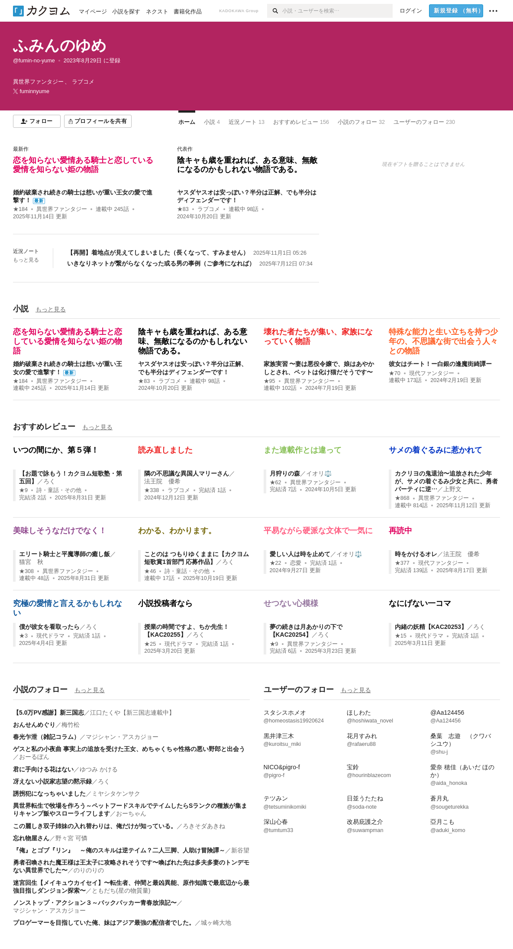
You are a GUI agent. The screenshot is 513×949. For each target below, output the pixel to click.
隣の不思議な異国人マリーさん (186, 473)
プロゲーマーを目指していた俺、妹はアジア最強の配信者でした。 (104, 922)
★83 (183, 209)
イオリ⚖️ (319, 473)
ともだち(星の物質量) (121, 890)
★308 (26, 571)
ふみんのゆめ (59, 45)
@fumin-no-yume (34, 61)
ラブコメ (208, 209)
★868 (402, 498)
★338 (151, 490)
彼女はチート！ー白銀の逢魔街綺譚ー (440, 363)
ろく (49, 481)
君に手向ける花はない (43, 769)
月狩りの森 (285, 473)
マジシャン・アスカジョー (122, 736)
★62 (275, 482)
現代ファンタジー (431, 373)
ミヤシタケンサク (116, 793)
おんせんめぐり (34, 724)
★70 (394, 373)
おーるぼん (34, 756)
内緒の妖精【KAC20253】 (431, 626)
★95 (269, 381)
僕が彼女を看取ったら (49, 626)
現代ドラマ (50, 636)
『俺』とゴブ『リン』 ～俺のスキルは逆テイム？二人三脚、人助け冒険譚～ (119, 850)
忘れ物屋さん (31, 838)
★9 (23, 490)
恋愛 (295, 563)
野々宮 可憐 (71, 838)
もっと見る (26, 259)
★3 (23, 636)
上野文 (452, 489)
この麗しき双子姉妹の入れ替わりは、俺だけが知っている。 (95, 826)
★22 (275, 563)
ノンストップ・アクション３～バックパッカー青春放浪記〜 (95, 902)
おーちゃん (131, 813)
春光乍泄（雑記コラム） (46, 736)
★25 (150, 644)
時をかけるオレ (416, 554)
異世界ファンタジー (61, 209)
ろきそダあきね (204, 826)
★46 (150, 571)
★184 (20, 209)
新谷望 (240, 850)
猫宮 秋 (31, 561)
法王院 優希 (162, 481)
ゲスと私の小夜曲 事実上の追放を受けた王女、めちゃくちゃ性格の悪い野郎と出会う (129, 748)
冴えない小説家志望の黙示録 (52, 781)
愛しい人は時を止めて (300, 554)
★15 (401, 636)
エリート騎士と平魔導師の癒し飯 (64, 554)
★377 (402, 563)
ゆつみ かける (99, 769)
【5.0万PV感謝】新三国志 (48, 712)
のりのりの (89, 870)
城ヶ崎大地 (216, 922)
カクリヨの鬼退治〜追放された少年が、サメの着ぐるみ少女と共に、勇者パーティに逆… (446, 481)
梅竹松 (70, 724)
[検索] (274, 11)
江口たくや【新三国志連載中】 (132, 712)
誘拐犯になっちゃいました (49, 793)
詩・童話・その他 (58, 490)
